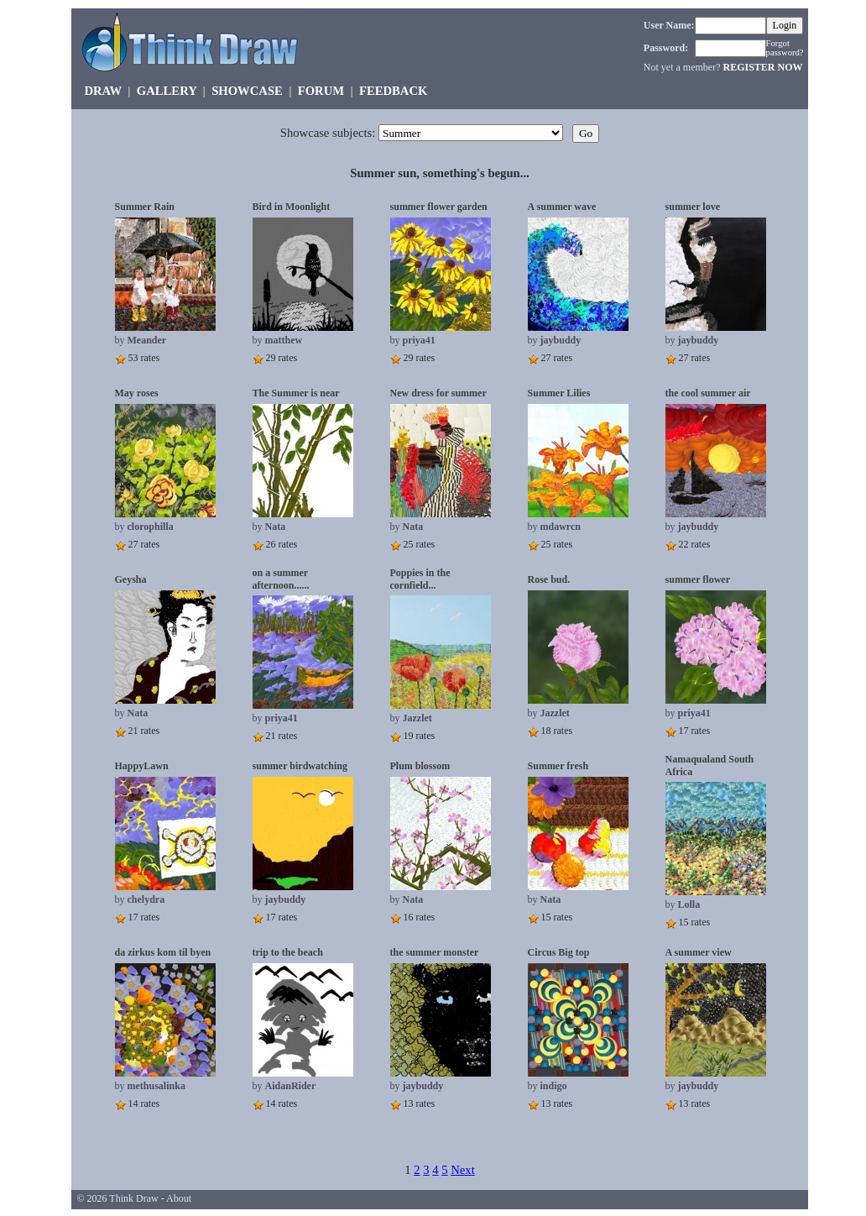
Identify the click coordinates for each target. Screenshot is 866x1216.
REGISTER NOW (762, 67)
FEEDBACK (393, 90)
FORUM (321, 90)
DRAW (103, 90)
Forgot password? (785, 48)
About (178, 1198)
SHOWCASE (247, 90)
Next (463, 1170)
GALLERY (166, 90)
